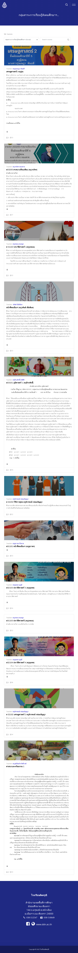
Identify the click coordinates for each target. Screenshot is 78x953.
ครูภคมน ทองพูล (18, 244)
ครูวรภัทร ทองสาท (19, 167)
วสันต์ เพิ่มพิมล (17, 304)
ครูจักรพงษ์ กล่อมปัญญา (21, 499)
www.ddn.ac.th (41, 924)
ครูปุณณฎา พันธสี (18, 69)
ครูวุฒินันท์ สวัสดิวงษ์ (19, 764)
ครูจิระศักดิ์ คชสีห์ (18, 380)
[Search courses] (53, 39)
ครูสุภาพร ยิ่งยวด (18, 543)
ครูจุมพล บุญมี (17, 585)
